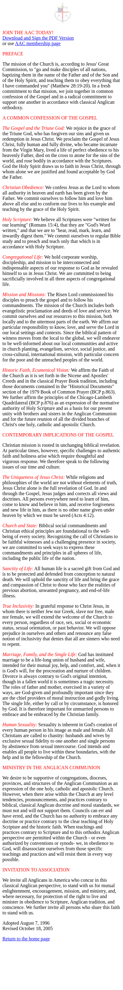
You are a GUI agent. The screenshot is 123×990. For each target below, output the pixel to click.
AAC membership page (38, 43)
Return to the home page (26, 938)
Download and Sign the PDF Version (38, 38)
